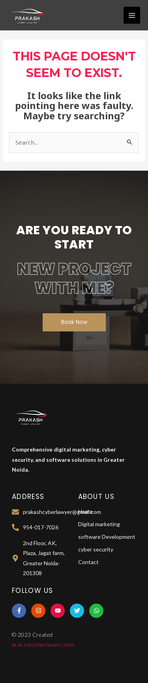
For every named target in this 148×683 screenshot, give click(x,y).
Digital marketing (99, 524)
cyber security (95, 549)
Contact (88, 562)
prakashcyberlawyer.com (43, 644)
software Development (106, 536)
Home (85, 511)
